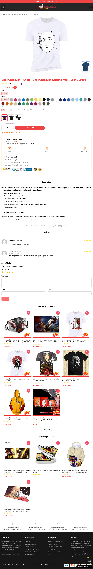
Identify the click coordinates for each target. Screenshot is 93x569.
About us (27, 541)
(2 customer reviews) (16, 84)
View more (46, 429)
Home (3, 14)
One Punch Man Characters (17, 14)
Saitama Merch (33, 14)
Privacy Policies (29, 547)
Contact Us (51, 549)
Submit (5, 299)
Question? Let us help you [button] (84, 566)
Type (2, 90)
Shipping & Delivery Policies (56, 541)
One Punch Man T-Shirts (60, 225)
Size (2, 107)
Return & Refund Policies (55, 547)
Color (3, 96)
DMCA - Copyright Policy (32, 549)
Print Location (5, 113)
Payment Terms (52, 544)
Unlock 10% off (89, 561)
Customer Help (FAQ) (54, 552)
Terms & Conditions (30, 544)
